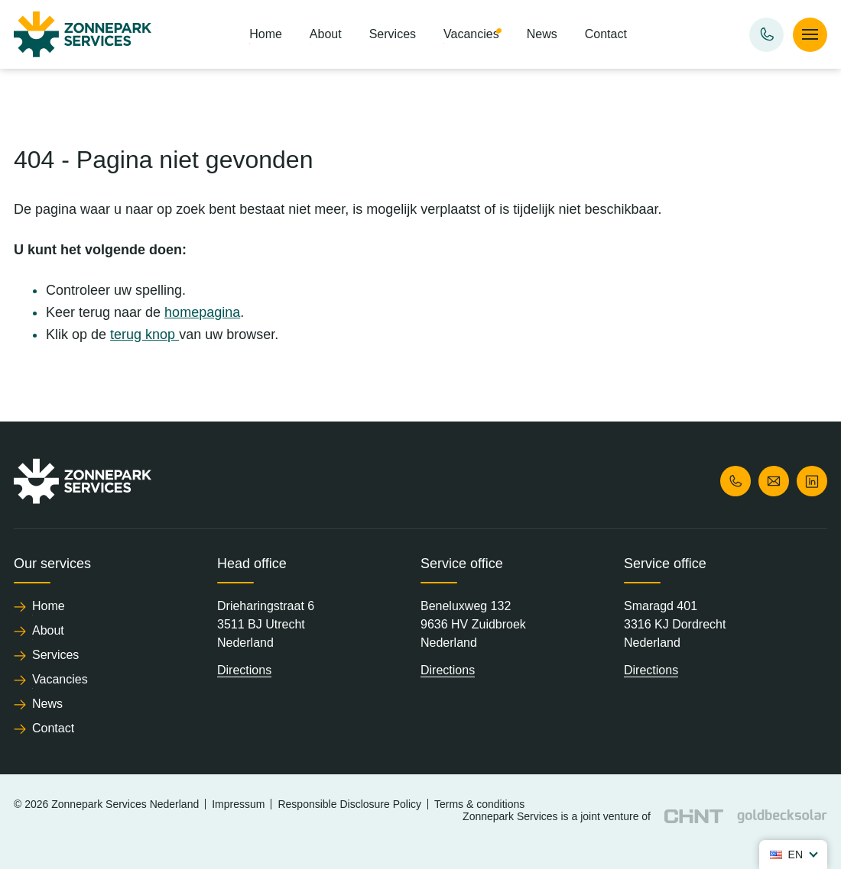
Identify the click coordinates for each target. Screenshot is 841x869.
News (542, 33)
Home (265, 33)
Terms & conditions (479, 804)
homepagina (202, 312)
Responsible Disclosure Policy (349, 804)
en (786, 854)
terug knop (144, 334)
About (326, 33)
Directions (244, 670)
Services (392, 33)
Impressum (238, 804)
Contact (606, 33)
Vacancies (471, 33)
